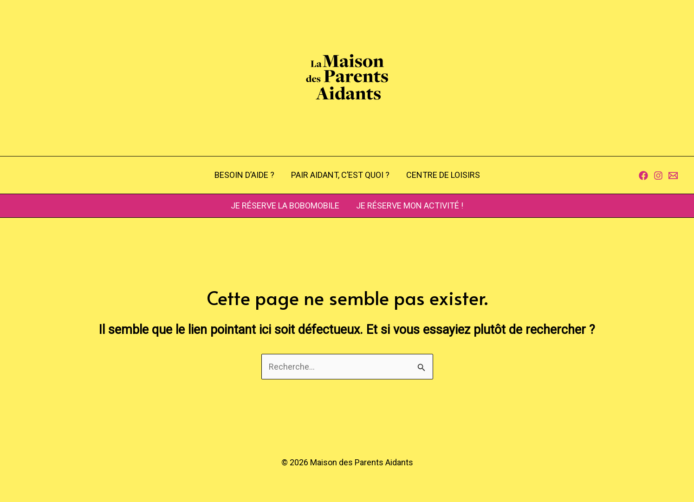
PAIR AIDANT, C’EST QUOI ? (340, 175)
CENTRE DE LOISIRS (443, 175)
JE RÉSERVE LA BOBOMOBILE (285, 205)
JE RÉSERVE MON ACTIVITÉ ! (409, 205)
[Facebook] (643, 175)
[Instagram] (658, 175)
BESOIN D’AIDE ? (244, 175)
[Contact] (673, 175)
